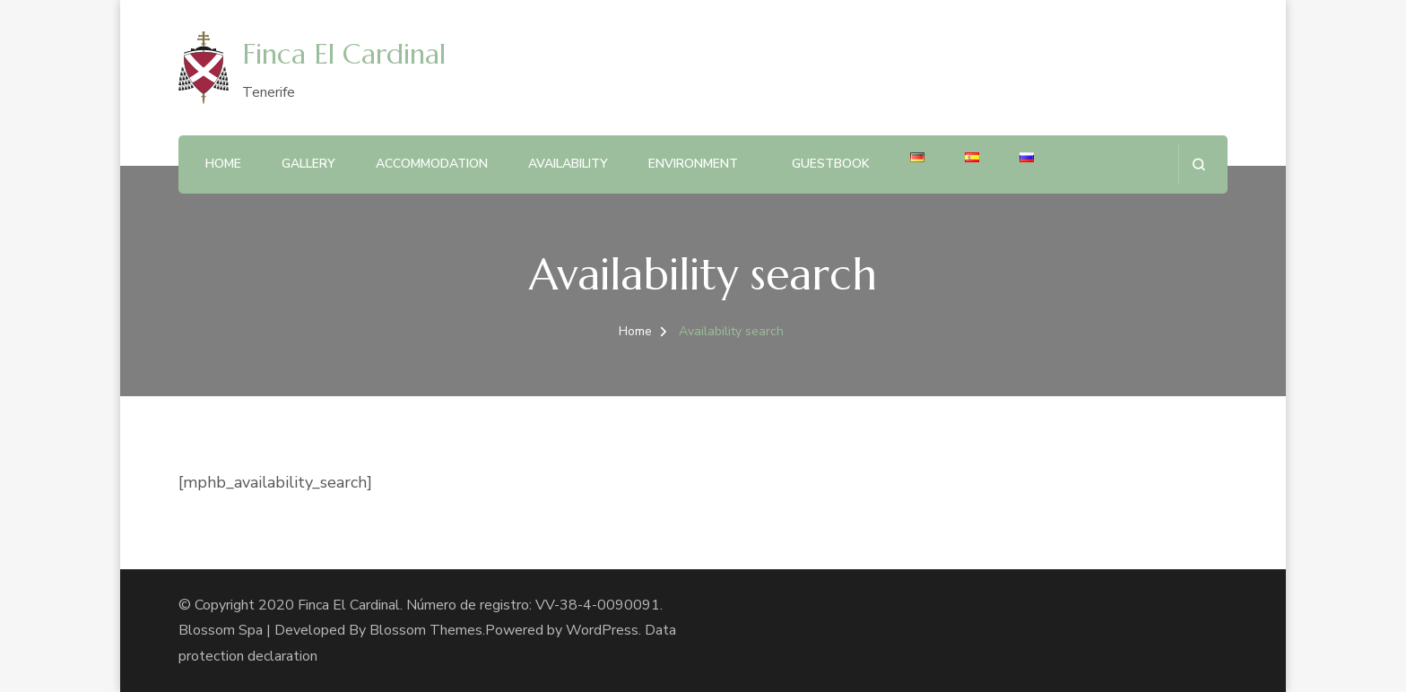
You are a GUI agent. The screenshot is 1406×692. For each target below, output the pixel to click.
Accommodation (432, 163)
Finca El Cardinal (344, 54)
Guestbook (831, 163)
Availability (568, 163)
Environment (693, 163)
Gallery (308, 163)
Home (223, 163)
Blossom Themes (425, 630)
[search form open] (1198, 164)
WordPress (602, 630)
